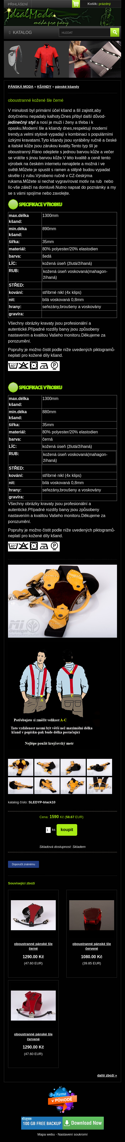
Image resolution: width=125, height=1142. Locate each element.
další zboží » (107, 1075)
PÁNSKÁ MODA (20, 87)
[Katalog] (20, 32)
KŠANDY (44, 87)
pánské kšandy (67, 87)
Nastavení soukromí (73, 1134)
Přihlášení (18, 4)
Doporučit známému (23, 864)
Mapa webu (46, 1134)
